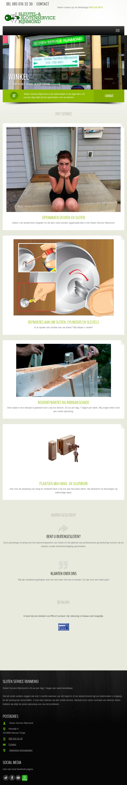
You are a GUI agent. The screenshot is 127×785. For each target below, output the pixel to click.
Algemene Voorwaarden (20, 750)
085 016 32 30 (22, 4)
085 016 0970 (96, 7)
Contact (42, 4)
